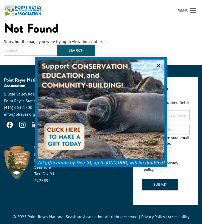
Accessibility (178, 216)
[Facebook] (10, 125)
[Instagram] (22, 125)
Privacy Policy (153, 216)
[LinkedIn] (35, 125)
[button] (183, 10)
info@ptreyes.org (19, 114)
